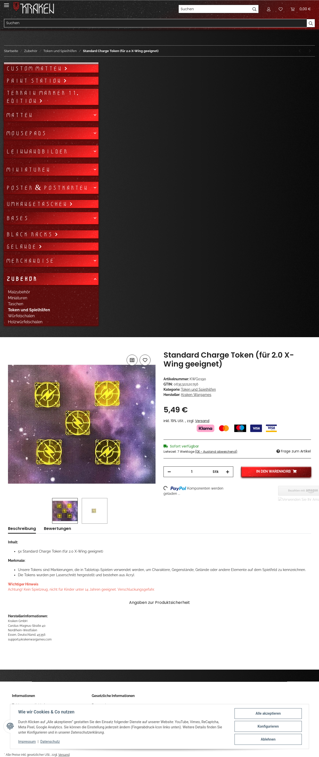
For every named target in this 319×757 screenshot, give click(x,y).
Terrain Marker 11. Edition (42, 97)
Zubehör (21, 279)
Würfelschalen (21, 316)
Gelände (22, 247)
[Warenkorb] (301, 9)
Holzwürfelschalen (25, 321)
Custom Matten (35, 68)
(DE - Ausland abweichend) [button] (216, 451)
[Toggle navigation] (6, 3)
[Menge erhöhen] (227, 472)
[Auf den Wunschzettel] (145, 360)
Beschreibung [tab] (22, 528)
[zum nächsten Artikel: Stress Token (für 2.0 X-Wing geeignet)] (310, 51)
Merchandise (30, 261)
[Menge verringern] (169, 472)
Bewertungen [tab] (57, 528)
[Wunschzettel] (281, 9)
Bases (17, 218)
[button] (269, 9)
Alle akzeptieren (268, 713)
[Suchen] (214, 9)
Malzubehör (19, 292)
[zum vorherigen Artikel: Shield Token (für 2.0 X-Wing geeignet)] (300, 51)
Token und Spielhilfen (198, 389)
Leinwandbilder (37, 151)
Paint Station (34, 81)
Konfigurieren (268, 726)
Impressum (27, 742)
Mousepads (26, 133)
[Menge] (191, 472)
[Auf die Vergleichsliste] (132, 360)
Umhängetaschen (37, 204)
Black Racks (30, 234)
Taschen (15, 304)
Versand (202, 420)
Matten (19, 115)
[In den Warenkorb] (12, 348)
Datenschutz (50, 742)
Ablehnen (268, 739)
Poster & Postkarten (47, 188)
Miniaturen (28, 170)
